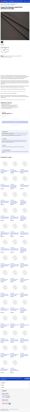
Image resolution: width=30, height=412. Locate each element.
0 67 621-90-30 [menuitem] (4, 395)
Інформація (3, 382)
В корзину (15, 122)
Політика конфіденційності (14, 409)
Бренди (2, 385)
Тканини (2, 387)
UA (25, 1)
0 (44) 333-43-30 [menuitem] (4, 394)
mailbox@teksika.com (5, 400)
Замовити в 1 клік (15, 125)
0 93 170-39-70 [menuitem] (4, 397)
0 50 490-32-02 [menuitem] (4, 396)
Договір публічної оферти (5, 409)
